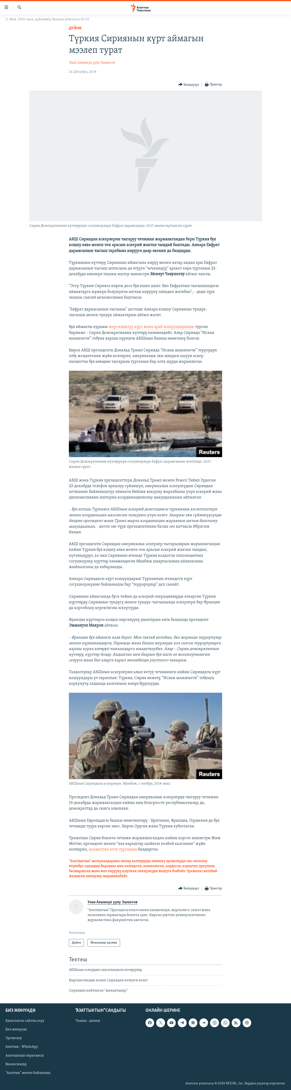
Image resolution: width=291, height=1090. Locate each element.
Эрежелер (13, 1038)
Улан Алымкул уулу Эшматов (92, 63)
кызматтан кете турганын (113, 849)
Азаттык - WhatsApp (21, 1047)
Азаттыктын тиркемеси (24, 1055)
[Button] (188, 85)
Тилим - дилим (87, 1021)
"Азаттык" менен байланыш (27, 1073)
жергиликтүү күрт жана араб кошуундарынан (151, 327)
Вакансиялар (16, 1064)
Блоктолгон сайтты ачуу (24, 1021)
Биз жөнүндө (16, 1030)
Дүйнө (75, 28)
